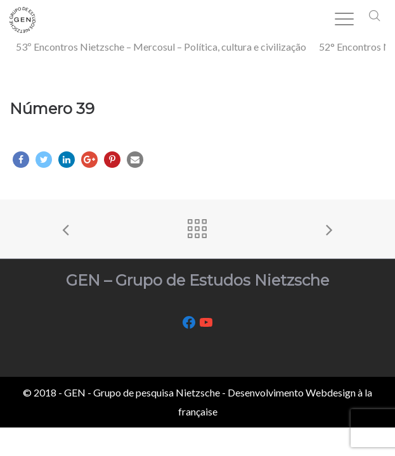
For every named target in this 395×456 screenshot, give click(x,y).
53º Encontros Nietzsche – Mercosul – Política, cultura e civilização (161, 47)
